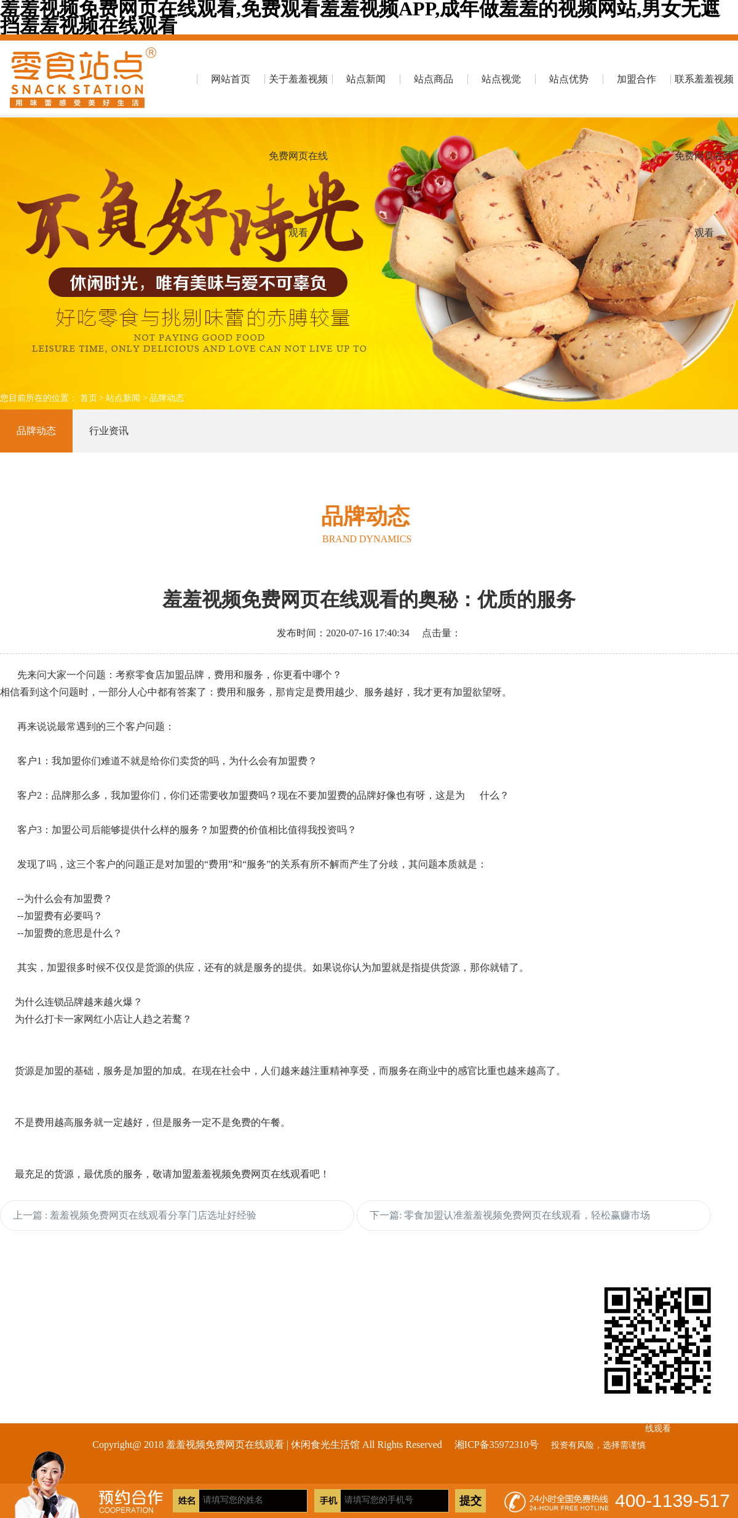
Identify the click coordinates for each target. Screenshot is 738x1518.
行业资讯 (109, 430)
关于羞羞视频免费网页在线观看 (298, 95)
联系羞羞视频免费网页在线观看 (704, 95)
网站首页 (230, 79)
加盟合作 (636, 79)
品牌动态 (166, 398)
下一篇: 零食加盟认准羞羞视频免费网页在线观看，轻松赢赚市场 (510, 1215)
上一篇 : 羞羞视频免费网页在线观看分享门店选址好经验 (134, 1215)
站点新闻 (366, 79)
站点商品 (433, 79)
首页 (88, 398)
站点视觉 (501, 79)
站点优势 (569, 79)
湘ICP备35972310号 (496, 1444)
